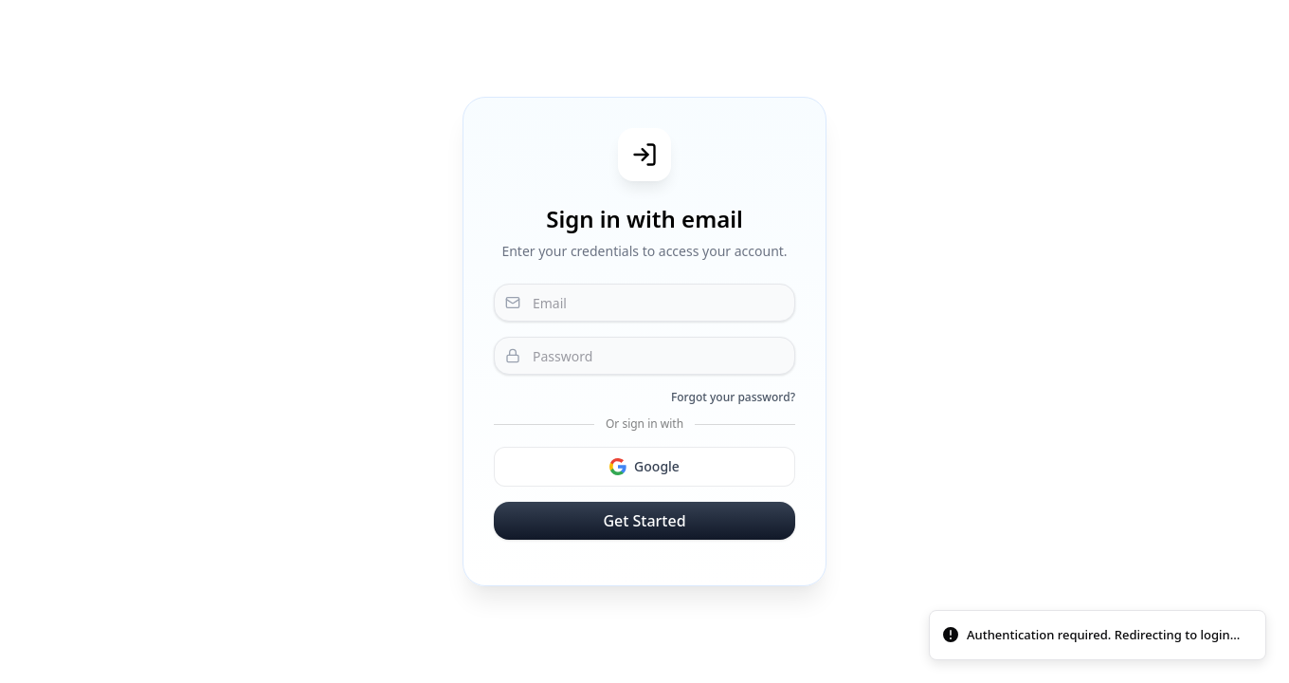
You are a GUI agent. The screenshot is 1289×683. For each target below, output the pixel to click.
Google (644, 466)
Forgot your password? (733, 397)
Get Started (644, 520)
